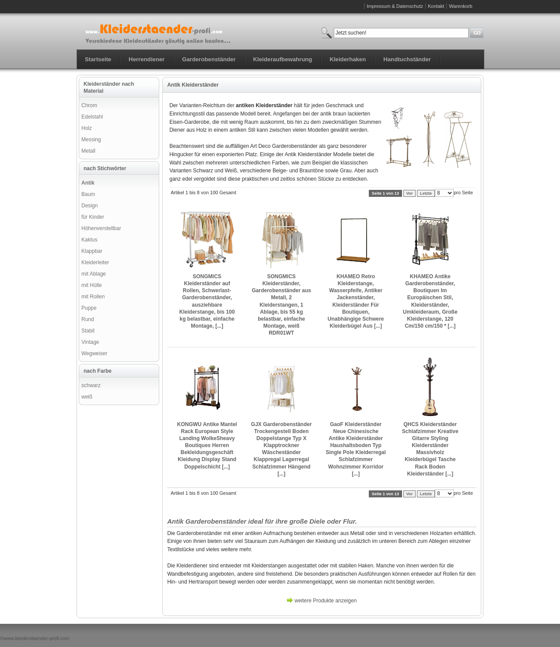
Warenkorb (460, 6)
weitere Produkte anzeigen (325, 601)
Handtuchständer (406, 59)
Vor (409, 193)
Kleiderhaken (347, 59)
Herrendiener (146, 59)
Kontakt (436, 6)
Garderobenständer (208, 59)
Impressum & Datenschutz (395, 6)
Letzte (426, 193)
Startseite (98, 59)
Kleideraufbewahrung (282, 59)
